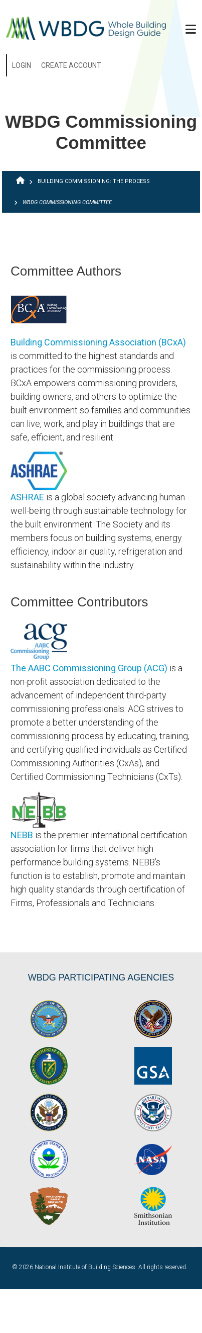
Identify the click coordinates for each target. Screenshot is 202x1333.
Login (21, 65)
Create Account (71, 65)
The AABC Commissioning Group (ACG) (89, 668)
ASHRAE (27, 497)
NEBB (22, 835)
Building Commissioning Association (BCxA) (98, 342)
